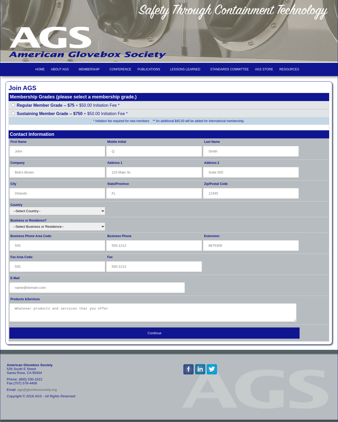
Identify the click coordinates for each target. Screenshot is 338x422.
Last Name (212, 142)
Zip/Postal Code (216, 184)
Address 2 (211, 163)
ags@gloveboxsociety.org (37, 392)
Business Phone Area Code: (31, 236)
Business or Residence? (28, 220)
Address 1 (114, 163)
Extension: (212, 236)
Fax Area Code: (21, 257)
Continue (154, 335)
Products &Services (25, 299)
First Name (18, 142)
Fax (110, 257)
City (13, 184)
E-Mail (14, 278)
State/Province (118, 184)
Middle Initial (116, 142)
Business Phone (119, 236)
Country (16, 205)
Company (17, 163)
